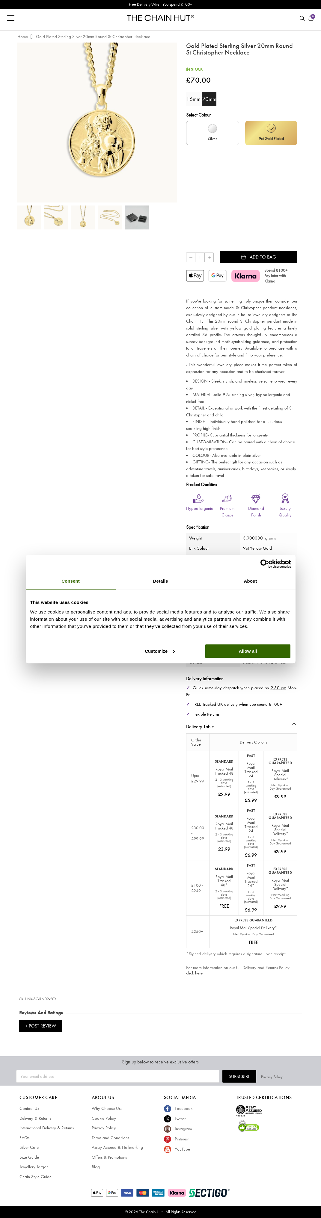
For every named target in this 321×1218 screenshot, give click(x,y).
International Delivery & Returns (46, 1128)
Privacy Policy (294, 1076)
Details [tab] (160, 581)
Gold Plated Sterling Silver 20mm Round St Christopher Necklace (93, 36)
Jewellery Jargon (34, 1166)
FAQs (24, 1137)
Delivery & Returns (35, 1118)
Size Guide (29, 1157)
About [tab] (250, 581)
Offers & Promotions (109, 1157)
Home (22, 36)
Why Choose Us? (107, 1108)
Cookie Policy (104, 1118)
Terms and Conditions (110, 1137)
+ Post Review (40, 1026)
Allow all (248, 651)
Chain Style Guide (35, 1176)
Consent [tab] (70, 581)
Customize (160, 651)
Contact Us (29, 1108)
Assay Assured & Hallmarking (117, 1147)
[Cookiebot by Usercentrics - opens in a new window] (265, 563)
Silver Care (29, 1147)
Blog (96, 1166)
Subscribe (261, 1076)
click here (194, 973)
